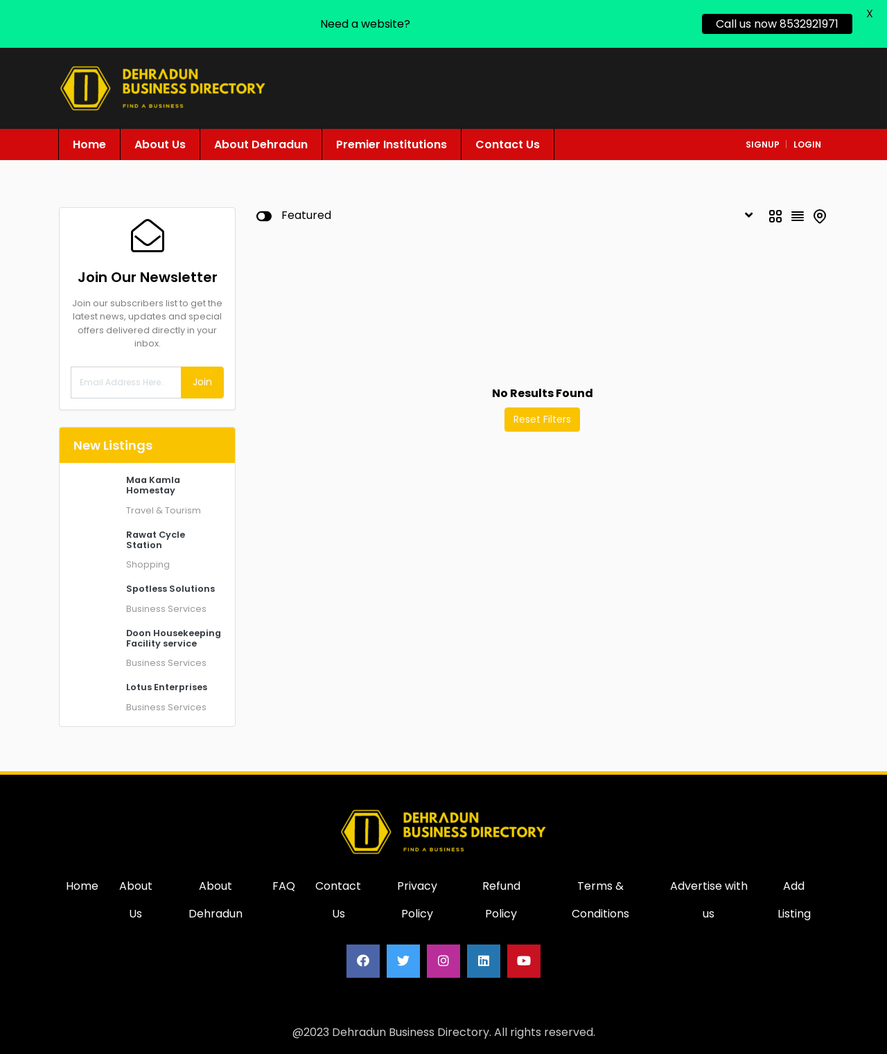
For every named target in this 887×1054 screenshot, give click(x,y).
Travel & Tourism (163, 510)
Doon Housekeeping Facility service (173, 638)
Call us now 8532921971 (777, 24)
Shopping (148, 564)
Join (202, 382)
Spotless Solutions (170, 589)
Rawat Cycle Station (155, 540)
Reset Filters (542, 419)
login (807, 144)
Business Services (166, 609)
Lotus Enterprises (166, 687)
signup (763, 144)
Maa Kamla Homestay (153, 485)
